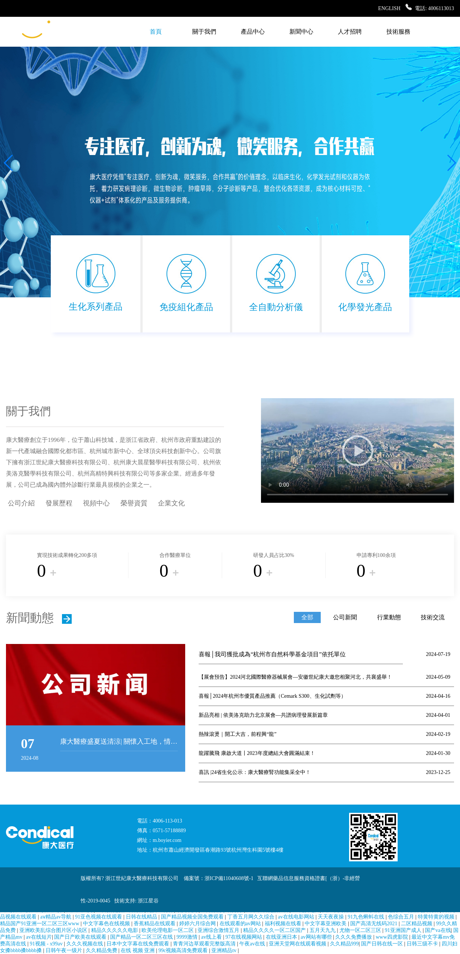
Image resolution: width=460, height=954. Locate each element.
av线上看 (212, 937)
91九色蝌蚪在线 (367, 917)
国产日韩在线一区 (382, 944)
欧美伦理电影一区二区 (168, 930)
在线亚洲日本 (282, 937)
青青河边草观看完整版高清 (205, 944)
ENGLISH (389, 8)
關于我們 (204, 31)
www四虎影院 (392, 937)
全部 (307, 617)
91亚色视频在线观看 (99, 917)
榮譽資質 (134, 503)
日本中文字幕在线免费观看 (138, 944)
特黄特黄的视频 (437, 917)
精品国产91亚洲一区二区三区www (40, 923)
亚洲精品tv (224, 950)
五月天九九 (323, 930)
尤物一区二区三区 (361, 930)
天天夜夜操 (331, 917)
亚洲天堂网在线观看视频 (298, 944)
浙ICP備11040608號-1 (229, 878)
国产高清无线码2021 (374, 923)
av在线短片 (39, 937)
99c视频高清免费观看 (183, 950)
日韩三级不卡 (423, 944)
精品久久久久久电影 (115, 930)
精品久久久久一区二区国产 (275, 930)
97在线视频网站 (245, 937)
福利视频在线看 (284, 923)
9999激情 (188, 937)
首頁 (156, 31)
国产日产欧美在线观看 (81, 937)
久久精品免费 (102, 950)
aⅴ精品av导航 (56, 917)
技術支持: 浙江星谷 (136, 901)
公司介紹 (21, 503)
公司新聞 (345, 617)
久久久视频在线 (85, 944)
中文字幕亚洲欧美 (326, 923)
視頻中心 (96, 503)
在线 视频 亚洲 (138, 950)
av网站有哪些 (317, 937)
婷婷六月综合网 (198, 923)
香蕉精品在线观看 (155, 923)
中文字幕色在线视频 (107, 923)
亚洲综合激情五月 (219, 930)
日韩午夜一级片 (65, 950)
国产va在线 (438, 930)
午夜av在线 (253, 944)
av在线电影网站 (297, 917)
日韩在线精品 (142, 917)
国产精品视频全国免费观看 (193, 917)
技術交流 (433, 617)
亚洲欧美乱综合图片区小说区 (54, 930)
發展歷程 (59, 503)
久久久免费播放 (354, 937)
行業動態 (389, 617)
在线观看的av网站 (241, 923)
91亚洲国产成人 (404, 930)
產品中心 (253, 31)
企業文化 (171, 503)
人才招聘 (350, 31)
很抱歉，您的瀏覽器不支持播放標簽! (357, 450)
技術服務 (398, 31)
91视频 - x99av (47, 944)
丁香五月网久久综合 (251, 917)
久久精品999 (344, 944)
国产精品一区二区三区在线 (142, 937)
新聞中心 (301, 31)
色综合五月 (402, 917)
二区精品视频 (417, 923)
